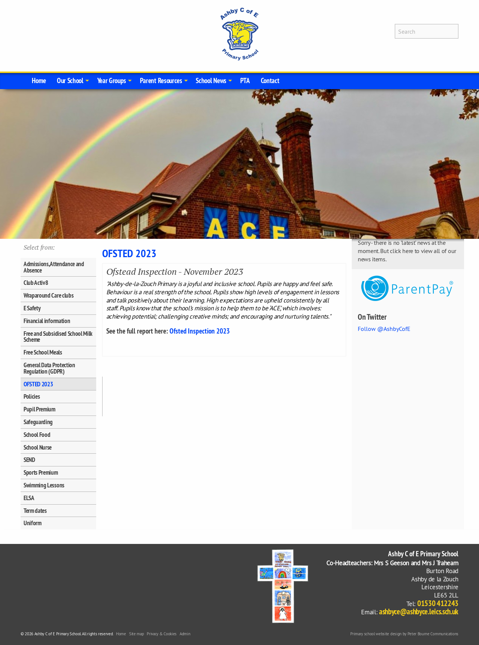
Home (39, 80)
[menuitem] (39, 81)
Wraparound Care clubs (48, 295)
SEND (29, 460)
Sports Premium (41, 472)
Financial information (47, 321)
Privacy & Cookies (162, 633)
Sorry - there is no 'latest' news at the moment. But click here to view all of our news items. (407, 250)
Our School (70, 80)
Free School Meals (43, 352)
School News (211, 80)
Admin (185, 633)
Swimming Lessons (44, 485)
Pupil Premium (39, 409)
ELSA (29, 498)
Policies (32, 396)
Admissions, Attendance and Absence (54, 267)
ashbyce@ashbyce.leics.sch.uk (418, 611)
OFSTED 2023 (38, 384)
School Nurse (38, 447)
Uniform (33, 523)
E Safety (32, 308)
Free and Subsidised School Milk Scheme (58, 336)
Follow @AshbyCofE (384, 328)
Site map (136, 633)
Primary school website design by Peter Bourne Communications (404, 633)
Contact (270, 80)
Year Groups (111, 80)
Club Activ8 (36, 283)
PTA (245, 80)
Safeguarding (38, 422)
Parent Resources (161, 80)
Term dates (35, 510)
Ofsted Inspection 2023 (200, 331)
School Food (37, 434)
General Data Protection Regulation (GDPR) (49, 368)
